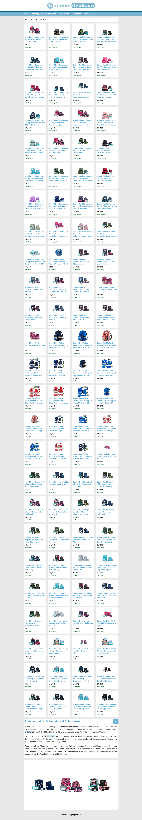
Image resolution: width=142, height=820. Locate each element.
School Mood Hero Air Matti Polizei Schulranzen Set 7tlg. (59, 484)
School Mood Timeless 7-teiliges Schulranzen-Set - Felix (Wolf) (106, 512)
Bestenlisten (64, 14)
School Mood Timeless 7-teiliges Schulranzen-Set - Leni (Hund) (34, 512)
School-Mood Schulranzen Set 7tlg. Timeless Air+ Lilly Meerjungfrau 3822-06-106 (35, 262)
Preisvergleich (37, 14)
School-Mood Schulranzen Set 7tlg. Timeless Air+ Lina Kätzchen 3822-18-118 (83, 95)
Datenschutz (66, 815)
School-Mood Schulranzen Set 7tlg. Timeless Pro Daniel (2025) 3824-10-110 (82, 178)
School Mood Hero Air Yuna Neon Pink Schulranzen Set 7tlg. (107, 623)
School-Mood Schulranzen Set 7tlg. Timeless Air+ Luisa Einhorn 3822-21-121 (58, 234)
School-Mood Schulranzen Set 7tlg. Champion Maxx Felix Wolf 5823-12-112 (58, 95)
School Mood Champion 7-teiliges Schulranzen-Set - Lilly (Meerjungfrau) (107, 567)
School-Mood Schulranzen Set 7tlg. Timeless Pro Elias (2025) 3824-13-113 (83, 39)
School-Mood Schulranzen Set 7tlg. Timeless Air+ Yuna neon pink (34, 39)
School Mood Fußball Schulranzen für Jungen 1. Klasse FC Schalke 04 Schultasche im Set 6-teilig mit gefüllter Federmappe (83, 347)
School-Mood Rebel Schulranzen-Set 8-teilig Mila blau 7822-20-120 (82, 289)
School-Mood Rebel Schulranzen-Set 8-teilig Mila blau (33, 289)
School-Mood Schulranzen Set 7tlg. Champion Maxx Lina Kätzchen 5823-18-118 (34, 67)
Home (26, 14)
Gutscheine (76, 14)
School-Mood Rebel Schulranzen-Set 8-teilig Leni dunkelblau (106, 262)
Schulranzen (30, 732)
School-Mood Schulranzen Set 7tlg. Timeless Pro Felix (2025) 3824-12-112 (35, 123)
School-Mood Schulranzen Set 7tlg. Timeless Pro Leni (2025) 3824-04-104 (83, 206)
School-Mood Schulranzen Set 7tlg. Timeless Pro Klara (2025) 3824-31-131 (107, 67)
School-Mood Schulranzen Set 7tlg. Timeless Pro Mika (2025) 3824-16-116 (107, 95)
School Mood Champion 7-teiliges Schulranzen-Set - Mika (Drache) (58, 567)
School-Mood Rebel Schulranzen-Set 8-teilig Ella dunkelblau (82, 262)
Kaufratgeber (50, 14)
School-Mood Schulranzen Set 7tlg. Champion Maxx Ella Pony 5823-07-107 (82, 67)
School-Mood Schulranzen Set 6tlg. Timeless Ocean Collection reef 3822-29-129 (35, 234)
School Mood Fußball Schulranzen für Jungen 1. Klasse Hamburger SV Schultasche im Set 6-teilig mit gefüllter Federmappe (58, 347)
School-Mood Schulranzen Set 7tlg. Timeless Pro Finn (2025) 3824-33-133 (59, 39)
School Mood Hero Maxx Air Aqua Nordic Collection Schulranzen (83, 567)
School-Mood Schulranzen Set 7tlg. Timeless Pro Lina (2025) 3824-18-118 (107, 206)
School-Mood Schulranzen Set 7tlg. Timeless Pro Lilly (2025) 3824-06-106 (58, 67)
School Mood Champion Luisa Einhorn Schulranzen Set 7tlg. (107, 456)
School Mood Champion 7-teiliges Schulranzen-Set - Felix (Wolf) (83, 484)
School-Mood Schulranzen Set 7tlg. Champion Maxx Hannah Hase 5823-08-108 (34, 95)
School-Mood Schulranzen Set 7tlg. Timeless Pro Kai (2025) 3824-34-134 (106, 178)
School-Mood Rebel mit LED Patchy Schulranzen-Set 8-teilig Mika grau (106, 679)
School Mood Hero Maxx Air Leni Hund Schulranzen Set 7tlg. (83, 623)
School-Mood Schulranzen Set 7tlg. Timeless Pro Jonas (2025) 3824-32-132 (58, 206)
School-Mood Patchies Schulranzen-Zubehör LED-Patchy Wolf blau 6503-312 (59, 262)
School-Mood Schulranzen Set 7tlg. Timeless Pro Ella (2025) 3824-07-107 (106, 150)
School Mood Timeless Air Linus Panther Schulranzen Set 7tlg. (59, 540)
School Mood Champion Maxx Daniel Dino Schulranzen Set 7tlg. (82, 512)
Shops (86, 14)
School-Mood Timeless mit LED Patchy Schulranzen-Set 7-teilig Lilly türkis (58, 679)
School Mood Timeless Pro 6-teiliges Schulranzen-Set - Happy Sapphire (59, 651)
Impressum (76, 815)
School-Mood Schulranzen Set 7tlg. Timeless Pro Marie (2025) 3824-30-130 (34, 206)
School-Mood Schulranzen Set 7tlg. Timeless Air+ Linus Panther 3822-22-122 (83, 150)
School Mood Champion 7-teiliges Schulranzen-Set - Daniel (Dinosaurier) (34, 484)
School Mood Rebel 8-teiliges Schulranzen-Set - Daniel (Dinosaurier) (106, 484)
